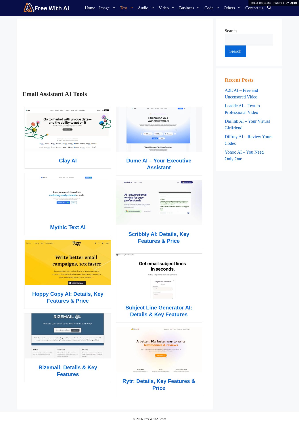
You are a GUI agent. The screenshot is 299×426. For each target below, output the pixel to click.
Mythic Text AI (68, 227)
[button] (269, 8)
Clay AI (68, 161)
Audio (147, 8)
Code (213, 8)
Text (128, 8)
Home (90, 8)
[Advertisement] (113, 57)
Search (231, 30)
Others (233, 8)
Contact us (254, 8)
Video (168, 8)
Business (191, 8)
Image (108, 8)
